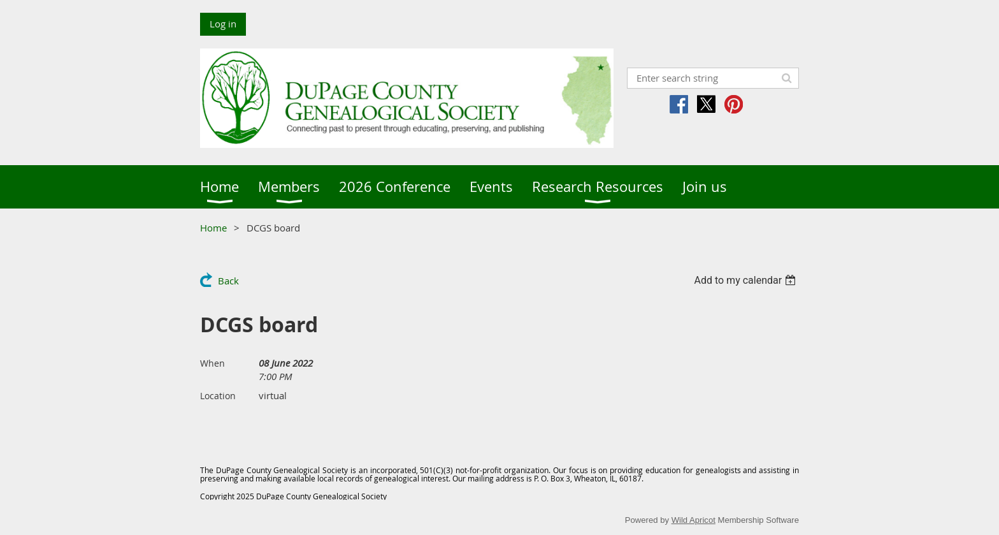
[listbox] (746, 280)
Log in (223, 23)
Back (228, 280)
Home (213, 227)
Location (218, 396)
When (212, 363)
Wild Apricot (693, 520)
